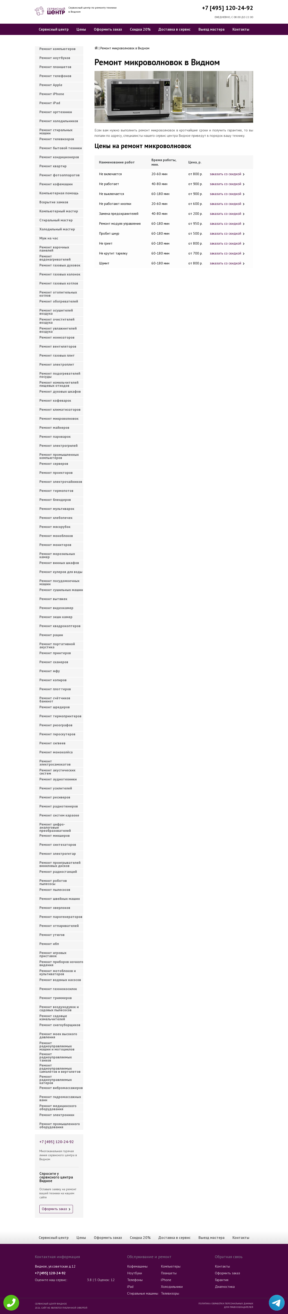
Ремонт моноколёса (56, 752)
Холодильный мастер (57, 229)
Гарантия (221, 1279)
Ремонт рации (51, 635)
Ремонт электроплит (56, 364)
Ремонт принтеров (55, 653)
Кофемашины (137, 1266)
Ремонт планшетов (55, 66)
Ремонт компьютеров (57, 48)
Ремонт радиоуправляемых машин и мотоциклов (56, 1045)
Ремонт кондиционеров (59, 157)
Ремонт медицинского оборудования (57, 1107)
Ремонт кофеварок (55, 400)
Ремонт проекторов (56, 472)
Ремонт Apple (50, 85)
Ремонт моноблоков (56, 535)
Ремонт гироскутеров (57, 734)
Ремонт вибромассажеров (61, 1087)
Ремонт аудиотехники (58, 779)
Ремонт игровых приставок (52, 954)
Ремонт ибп (49, 943)
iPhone (166, 1279)
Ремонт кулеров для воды (60, 571)
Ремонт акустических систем (57, 771)
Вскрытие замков (53, 202)
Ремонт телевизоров (56, 139)
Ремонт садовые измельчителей (53, 1017)
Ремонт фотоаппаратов (59, 175)
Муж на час (48, 238)
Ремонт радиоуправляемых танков (55, 1056)
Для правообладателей (238, 1307)
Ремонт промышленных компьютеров (59, 456)
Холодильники (172, 1286)
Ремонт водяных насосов (60, 979)
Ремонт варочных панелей (54, 248)
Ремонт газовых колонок (59, 274)
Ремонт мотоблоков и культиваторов (57, 972)
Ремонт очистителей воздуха (56, 321)
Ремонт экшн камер (55, 617)
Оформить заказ (108, 29)
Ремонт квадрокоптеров (60, 626)
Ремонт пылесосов (54, 889)
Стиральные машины (142, 1293)
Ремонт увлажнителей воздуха (58, 330)
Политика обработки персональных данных (225, 1303)
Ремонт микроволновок (59, 418)
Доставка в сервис (174, 29)
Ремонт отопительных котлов (58, 294)
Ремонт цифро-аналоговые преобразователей (55, 826)
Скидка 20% (140, 29)
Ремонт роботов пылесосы (53, 882)
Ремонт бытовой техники (60, 148)
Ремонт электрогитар (57, 853)
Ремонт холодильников (58, 121)
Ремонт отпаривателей (59, 925)
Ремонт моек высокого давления (58, 1035)
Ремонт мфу (49, 671)
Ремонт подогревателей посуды (59, 375)
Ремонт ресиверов (54, 797)
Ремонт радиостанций (58, 871)
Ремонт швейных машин (59, 898)
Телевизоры (170, 1293)
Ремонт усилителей (55, 788)
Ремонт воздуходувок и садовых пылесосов (59, 1008)
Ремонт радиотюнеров (58, 806)
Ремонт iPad (49, 103)
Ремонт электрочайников (60, 481)
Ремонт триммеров (55, 997)
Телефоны (135, 1279)
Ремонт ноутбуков (54, 57)
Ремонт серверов (53, 463)
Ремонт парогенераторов (60, 916)
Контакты (240, 29)
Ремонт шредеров (54, 707)
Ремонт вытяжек (53, 598)
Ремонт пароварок (55, 436)
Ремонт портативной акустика (57, 645)
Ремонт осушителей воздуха (56, 312)
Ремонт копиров (53, 680)
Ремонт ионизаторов (56, 337)
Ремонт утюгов (52, 934)
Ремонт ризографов (55, 725)
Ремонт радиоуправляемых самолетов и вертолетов (60, 1067)
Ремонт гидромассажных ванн (60, 1098)
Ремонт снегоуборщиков (59, 1025)
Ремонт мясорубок (54, 526)
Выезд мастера (211, 29)
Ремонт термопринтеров (60, 716)
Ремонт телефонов (55, 75)
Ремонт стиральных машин (55, 131)
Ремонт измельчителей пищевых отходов (59, 384)
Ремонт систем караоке (59, 815)
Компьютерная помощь (59, 193)
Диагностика (225, 1286)
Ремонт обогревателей (58, 301)
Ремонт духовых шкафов (60, 391)
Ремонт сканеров (53, 662)
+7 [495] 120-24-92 (227, 7)
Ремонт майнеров (54, 427)
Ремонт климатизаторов (60, 409)
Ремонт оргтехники (55, 112)
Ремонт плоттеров (55, 689)
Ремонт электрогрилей (58, 445)
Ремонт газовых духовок (59, 265)
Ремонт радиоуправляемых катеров (55, 1078)
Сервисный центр (54, 29)
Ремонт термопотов (56, 490)
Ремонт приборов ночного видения (61, 963)
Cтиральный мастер (56, 220)
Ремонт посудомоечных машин (59, 582)
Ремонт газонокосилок (58, 988)
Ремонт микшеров (54, 835)
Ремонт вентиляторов (57, 346)
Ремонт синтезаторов (57, 844)
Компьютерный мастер (58, 211)
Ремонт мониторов (55, 544)
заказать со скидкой (225, 174)
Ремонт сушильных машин (61, 589)
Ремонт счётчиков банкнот (54, 699)
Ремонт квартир (53, 166)
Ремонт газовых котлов (58, 283)
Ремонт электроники (56, 1114)
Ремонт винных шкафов (59, 562)
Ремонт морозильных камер (57, 555)
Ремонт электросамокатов (55, 762)
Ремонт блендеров (55, 499)
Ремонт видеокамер (56, 607)
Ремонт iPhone (51, 94)
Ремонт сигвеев (52, 743)
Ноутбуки (134, 1273)
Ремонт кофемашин (56, 184)
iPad (130, 1286)
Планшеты (169, 1273)
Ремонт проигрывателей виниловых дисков (60, 864)
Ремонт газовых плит (57, 355)
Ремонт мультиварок (56, 508)
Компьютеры (170, 1266)
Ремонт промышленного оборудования (59, 1125)
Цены (81, 29)
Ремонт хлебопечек (55, 517)
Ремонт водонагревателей (55, 257)
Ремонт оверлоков (54, 907)
